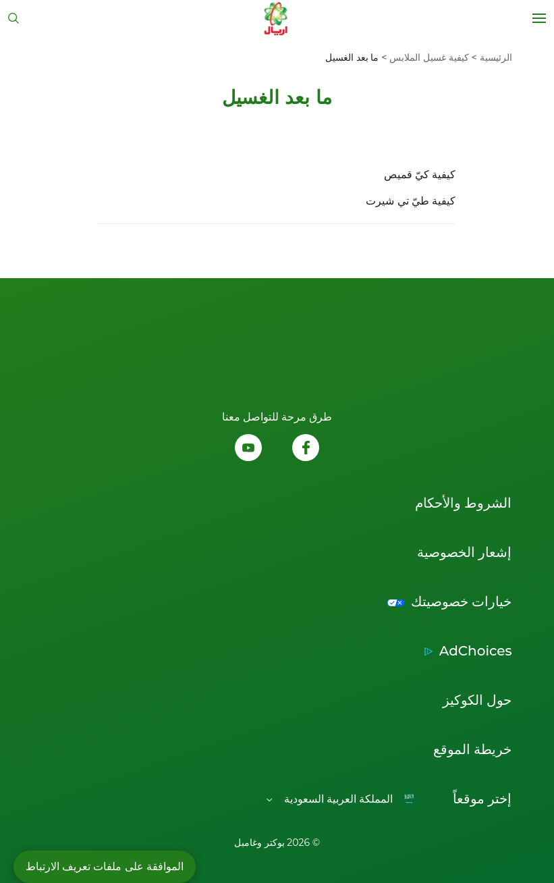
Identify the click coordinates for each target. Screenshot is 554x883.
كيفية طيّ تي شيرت (410, 200)
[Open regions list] (341, 798)
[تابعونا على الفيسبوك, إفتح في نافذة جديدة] (305, 449)
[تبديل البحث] (13, 18)
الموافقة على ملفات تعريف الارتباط (105, 866)
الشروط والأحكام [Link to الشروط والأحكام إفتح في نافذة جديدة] (463, 503)
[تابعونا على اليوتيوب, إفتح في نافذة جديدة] (248, 449)
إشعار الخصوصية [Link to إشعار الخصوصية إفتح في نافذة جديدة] (464, 552)
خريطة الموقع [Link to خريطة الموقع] (472, 749)
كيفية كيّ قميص (419, 174)
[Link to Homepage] (276, 18)
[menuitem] (490, 57)
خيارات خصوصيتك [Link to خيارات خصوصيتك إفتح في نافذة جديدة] (461, 601)
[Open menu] (539, 18)
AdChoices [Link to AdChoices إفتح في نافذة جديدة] (475, 651)
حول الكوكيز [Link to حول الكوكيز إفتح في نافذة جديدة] (477, 700)
